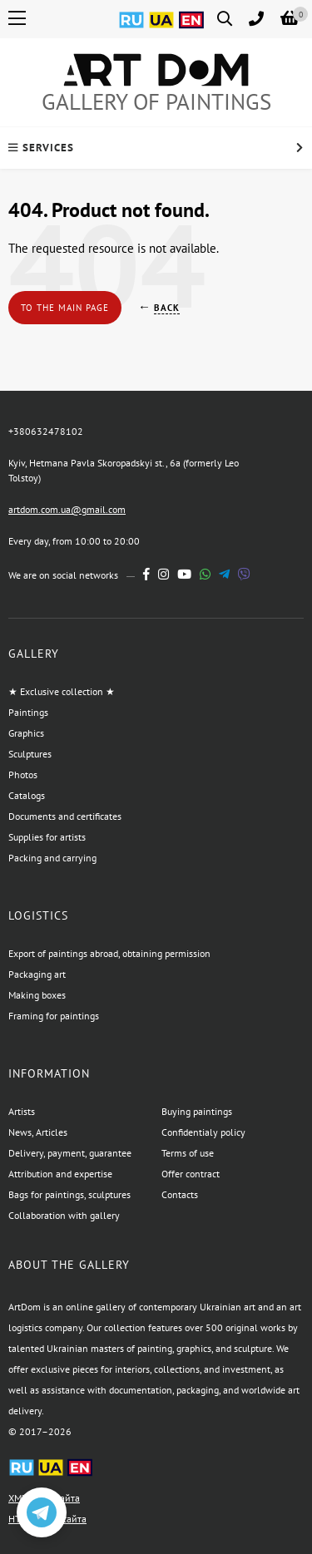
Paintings (28, 712)
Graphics (26, 733)
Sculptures (30, 753)
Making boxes (37, 995)
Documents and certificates (64, 816)
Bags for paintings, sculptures (69, 1194)
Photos (22, 774)
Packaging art (37, 974)
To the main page (65, 307)
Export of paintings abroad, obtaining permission (109, 953)
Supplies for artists (47, 837)
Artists (21, 1111)
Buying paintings (196, 1111)
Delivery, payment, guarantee (69, 1153)
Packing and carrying (52, 857)
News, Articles (37, 1132)
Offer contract (190, 1173)
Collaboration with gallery (64, 1215)
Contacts (179, 1194)
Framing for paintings (53, 1015)
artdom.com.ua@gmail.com (67, 509)
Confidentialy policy (203, 1132)
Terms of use (187, 1153)
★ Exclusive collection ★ (61, 691)
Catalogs (26, 795)
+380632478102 (45, 431)
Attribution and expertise (60, 1173)
